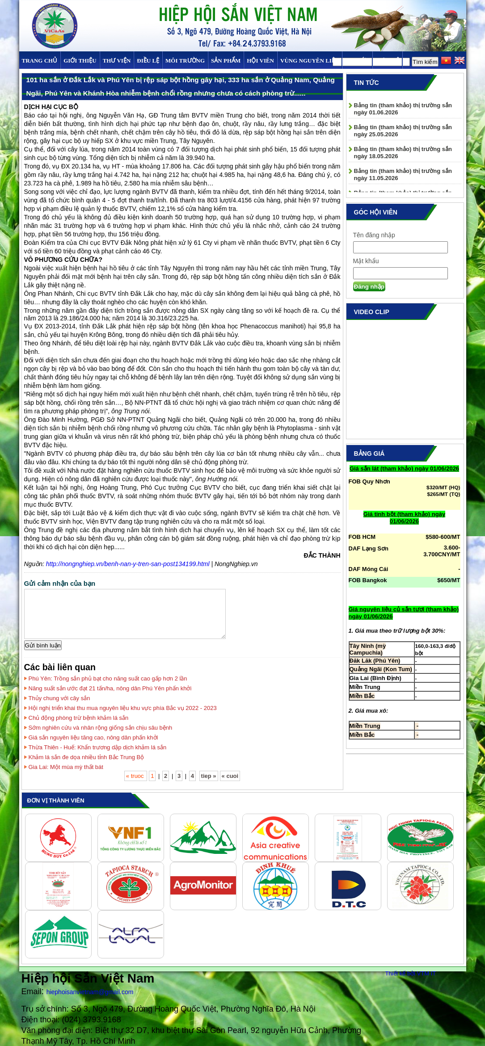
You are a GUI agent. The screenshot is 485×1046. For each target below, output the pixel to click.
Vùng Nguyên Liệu (309, 60)
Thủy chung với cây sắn (59, 698)
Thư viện (117, 60)
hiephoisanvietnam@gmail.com (90, 992)
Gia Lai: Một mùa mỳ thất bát (66, 767)
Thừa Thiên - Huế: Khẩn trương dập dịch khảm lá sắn (98, 747)
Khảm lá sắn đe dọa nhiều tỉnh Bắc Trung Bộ (86, 757)
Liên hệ (387, 60)
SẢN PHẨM (225, 60)
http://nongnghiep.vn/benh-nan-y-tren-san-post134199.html (128, 563)
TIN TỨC (357, 60)
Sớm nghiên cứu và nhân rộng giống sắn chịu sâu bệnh (101, 727)
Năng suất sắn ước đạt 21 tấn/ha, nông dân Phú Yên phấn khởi (110, 688)
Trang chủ (40, 60)
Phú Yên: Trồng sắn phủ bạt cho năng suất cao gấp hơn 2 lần (108, 678)
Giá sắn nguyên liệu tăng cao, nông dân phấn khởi (93, 737)
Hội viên (260, 60)
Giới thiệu (79, 60)
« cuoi (230, 776)
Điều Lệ (148, 60)
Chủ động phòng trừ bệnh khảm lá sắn (79, 717)
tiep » (208, 776)
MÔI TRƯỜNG (185, 60)
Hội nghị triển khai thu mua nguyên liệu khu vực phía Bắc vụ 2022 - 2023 (123, 708)
